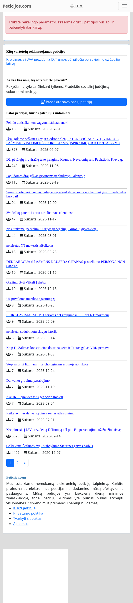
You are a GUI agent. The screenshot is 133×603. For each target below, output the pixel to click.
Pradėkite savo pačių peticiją (66, 101)
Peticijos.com (17, 6)
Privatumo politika (28, 513)
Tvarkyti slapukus (27, 518)
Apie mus (20, 523)
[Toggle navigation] (124, 6)
